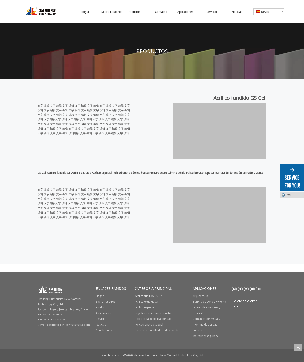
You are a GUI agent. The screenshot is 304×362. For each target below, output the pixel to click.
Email (289, 195)
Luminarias (199, 330)
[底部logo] (50, 289)
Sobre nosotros (105, 301)
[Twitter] (246, 288)
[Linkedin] (240, 288)
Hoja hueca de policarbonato (153, 313)
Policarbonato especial (149, 324)
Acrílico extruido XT (147, 301)
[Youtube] (252, 288)
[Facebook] (234, 288)
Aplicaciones (103, 313)
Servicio (100, 318)
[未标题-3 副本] (219, 131)
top (298, 347)
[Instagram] (258, 288)
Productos (102, 307)
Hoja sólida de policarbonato (153, 318)
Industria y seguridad (206, 336)
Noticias (101, 324)
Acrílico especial (144, 307)
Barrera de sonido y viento (209, 301)
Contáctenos (104, 330)
